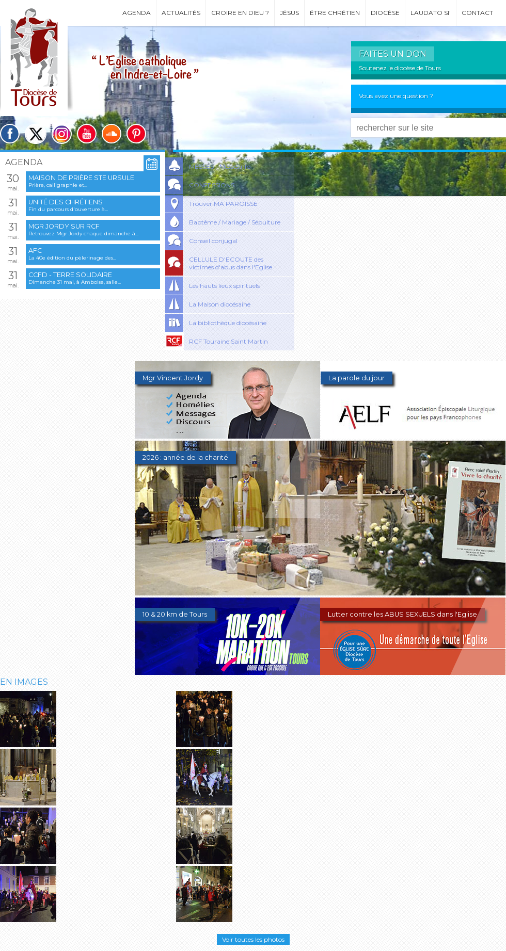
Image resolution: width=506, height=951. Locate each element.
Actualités (181, 13)
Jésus (289, 13)
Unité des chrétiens (65, 202)
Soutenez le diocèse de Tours (400, 68)
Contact (477, 13)
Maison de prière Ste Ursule (81, 178)
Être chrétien (335, 13)
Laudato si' (430, 13)
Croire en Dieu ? (240, 13)
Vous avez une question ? (396, 96)
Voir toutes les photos (253, 939)
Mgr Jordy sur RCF (64, 226)
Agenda (136, 13)
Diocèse (385, 13)
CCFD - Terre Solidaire (70, 275)
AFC (35, 250)
